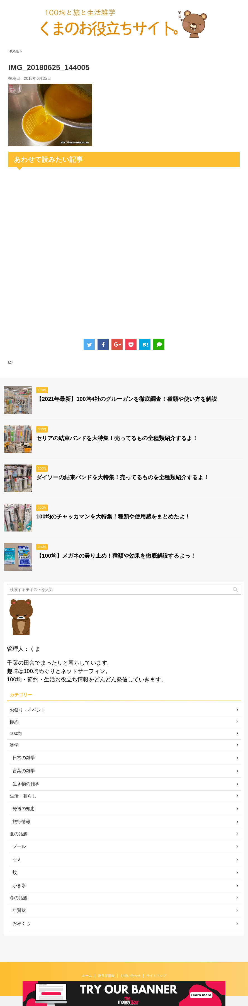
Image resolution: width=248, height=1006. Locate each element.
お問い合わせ (130, 966)
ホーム (87, 966)
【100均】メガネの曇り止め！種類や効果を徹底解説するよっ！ (116, 556)
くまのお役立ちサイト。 (124, 979)
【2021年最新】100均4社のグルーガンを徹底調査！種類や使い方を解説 (126, 399)
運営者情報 (106, 966)
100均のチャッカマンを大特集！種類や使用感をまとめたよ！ (113, 516)
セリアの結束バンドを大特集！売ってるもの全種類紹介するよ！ (117, 438)
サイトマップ (156, 966)
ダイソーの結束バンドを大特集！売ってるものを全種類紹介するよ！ (122, 477)
